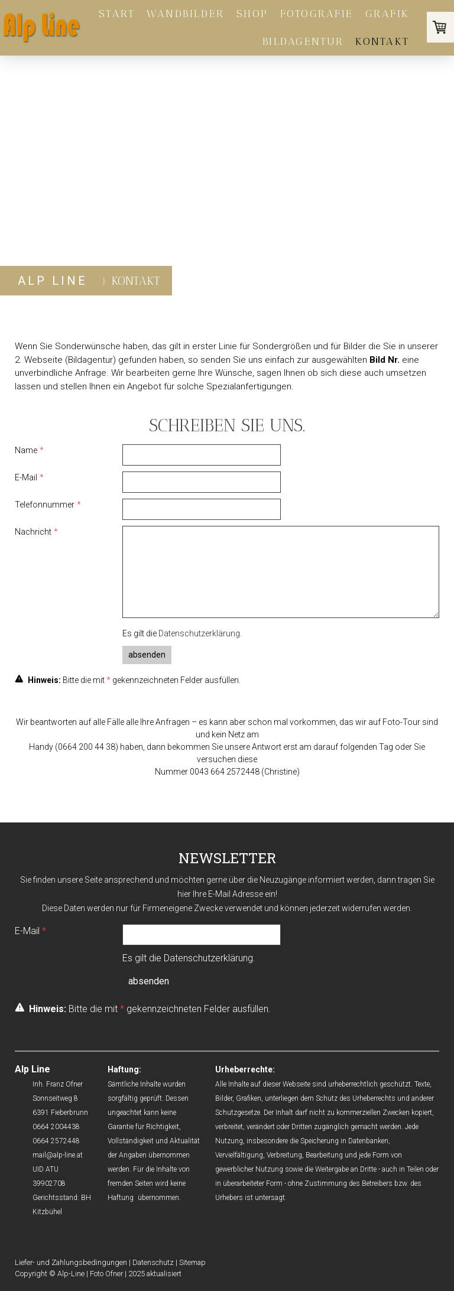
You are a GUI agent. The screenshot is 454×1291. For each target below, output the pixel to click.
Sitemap (192, 1262)
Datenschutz (153, 1262)
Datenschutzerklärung (199, 633)
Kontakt (382, 41)
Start (117, 13)
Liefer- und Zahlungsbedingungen (71, 1262)
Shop (252, 13)
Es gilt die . (182, 633)
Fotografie (317, 13)
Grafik (387, 13)
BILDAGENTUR (303, 41)
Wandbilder (185, 13)
